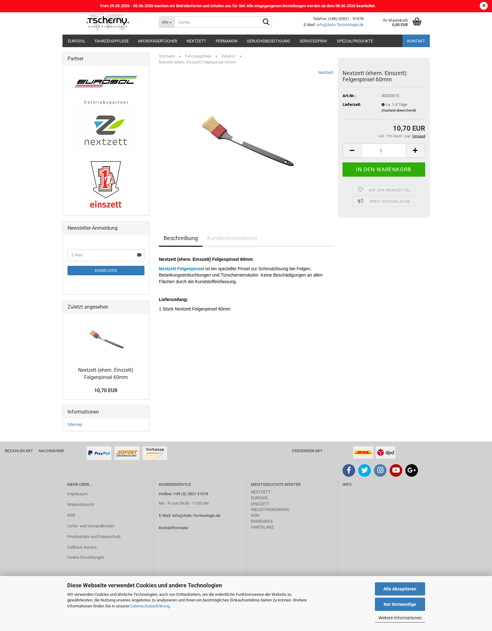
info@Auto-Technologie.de (340, 24)
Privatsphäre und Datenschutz (94, 536)
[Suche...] (166, 22)
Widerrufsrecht (80, 504)
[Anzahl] (383, 151)
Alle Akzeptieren (399, 588)
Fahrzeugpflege (112, 41)
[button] (352, 151)
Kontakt (416, 41)
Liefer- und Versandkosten (90, 526)
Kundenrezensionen (232, 238)
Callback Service (82, 547)
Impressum (77, 493)
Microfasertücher (157, 41)
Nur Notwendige (400, 604)
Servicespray (313, 41)
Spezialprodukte (355, 41)
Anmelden (106, 270)
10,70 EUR (105, 390)
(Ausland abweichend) (398, 110)
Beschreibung (181, 238)
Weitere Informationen (400, 617)
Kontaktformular (173, 527)
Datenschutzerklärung (150, 606)
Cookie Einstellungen (85, 557)
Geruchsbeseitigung (268, 41)
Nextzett (196, 41)
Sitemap (75, 424)
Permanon (226, 41)
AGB (71, 515)
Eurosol (76, 41)
